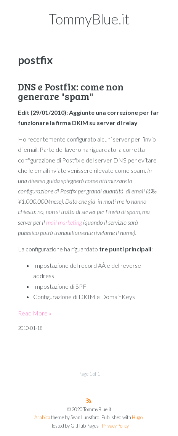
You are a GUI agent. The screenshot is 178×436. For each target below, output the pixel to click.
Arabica (42, 417)
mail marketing (64, 222)
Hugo (137, 417)
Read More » (34, 313)
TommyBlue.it (89, 19)
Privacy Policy (115, 426)
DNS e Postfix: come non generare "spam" (70, 91)
